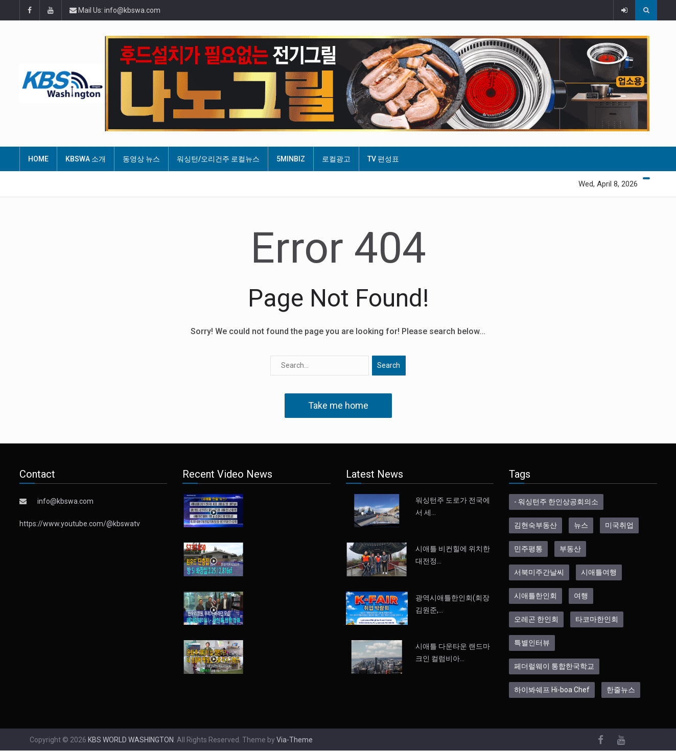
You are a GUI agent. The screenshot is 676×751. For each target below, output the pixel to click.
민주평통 (528, 549)
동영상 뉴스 (141, 159)
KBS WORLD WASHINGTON (131, 740)
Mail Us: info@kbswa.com (114, 10)
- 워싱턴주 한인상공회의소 (556, 502)
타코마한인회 (596, 619)
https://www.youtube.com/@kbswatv (79, 524)
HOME (38, 159)
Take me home (338, 405)
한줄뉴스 (621, 690)
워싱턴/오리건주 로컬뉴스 (218, 159)
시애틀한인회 (535, 596)
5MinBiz (290, 159)
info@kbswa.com (65, 501)
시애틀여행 (599, 572)
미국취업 (619, 525)
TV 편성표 (383, 159)
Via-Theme (294, 740)
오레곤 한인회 (536, 619)
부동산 (570, 549)
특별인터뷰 (532, 643)
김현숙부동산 (535, 525)
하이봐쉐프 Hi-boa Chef (552, 690)
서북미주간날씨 (539, 572)
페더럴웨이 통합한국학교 (554, 666)
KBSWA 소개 (85, 159)
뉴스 (581, 525)
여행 (581, 596)
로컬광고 (336, 159)
